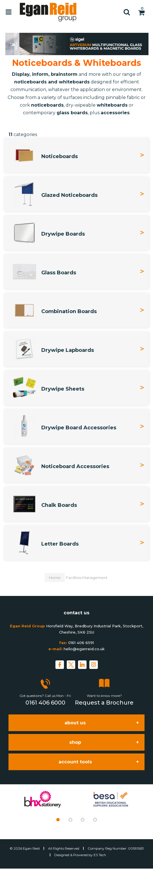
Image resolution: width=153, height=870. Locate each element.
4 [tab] (95, 819)
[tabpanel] (42, 799)
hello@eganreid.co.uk (84, 649)
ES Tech (100, 855)
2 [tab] (70, 819)
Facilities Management (86, 577)
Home (55, 577)
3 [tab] (82, 819)
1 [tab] (58, 819)
